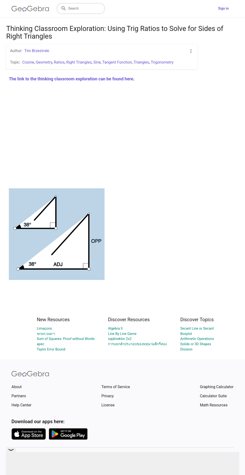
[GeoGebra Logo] (30, 9)
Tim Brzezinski (36, 50)
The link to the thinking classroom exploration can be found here (71, 78)
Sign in (223, 8)
